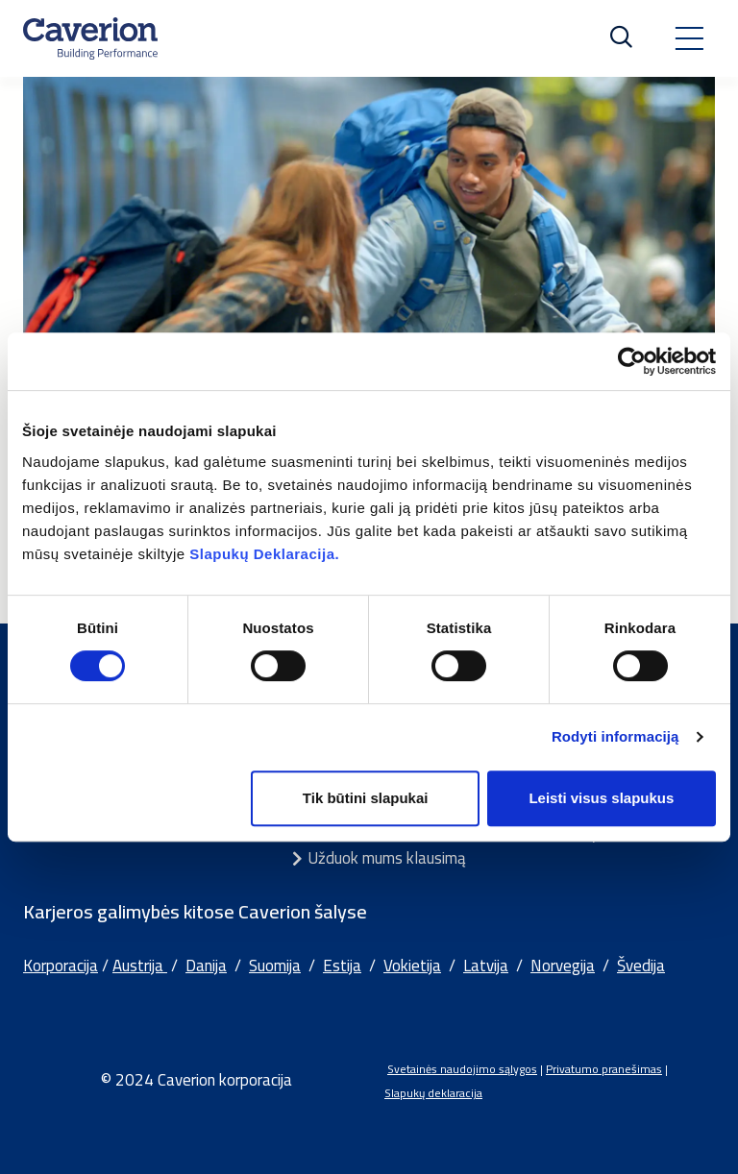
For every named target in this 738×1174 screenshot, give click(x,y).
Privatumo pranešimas (604, 1069)
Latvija (485, 965)
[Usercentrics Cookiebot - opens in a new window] (632, 361)
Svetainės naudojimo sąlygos (462, 1069)
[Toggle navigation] (689, 38)
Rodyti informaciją (615, 736)
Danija (206, 965)
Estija (342, 965)
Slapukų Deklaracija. (264, 554)
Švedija (641, 965)
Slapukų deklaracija (433, 1093)
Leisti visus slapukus (601, 798)
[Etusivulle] (90, 38)
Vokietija (412, 965)
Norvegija (562, 965)
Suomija (275, 965)
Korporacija (60, 965)
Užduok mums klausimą (387, 858)
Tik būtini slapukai (366, 798)
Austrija (139, 965)
